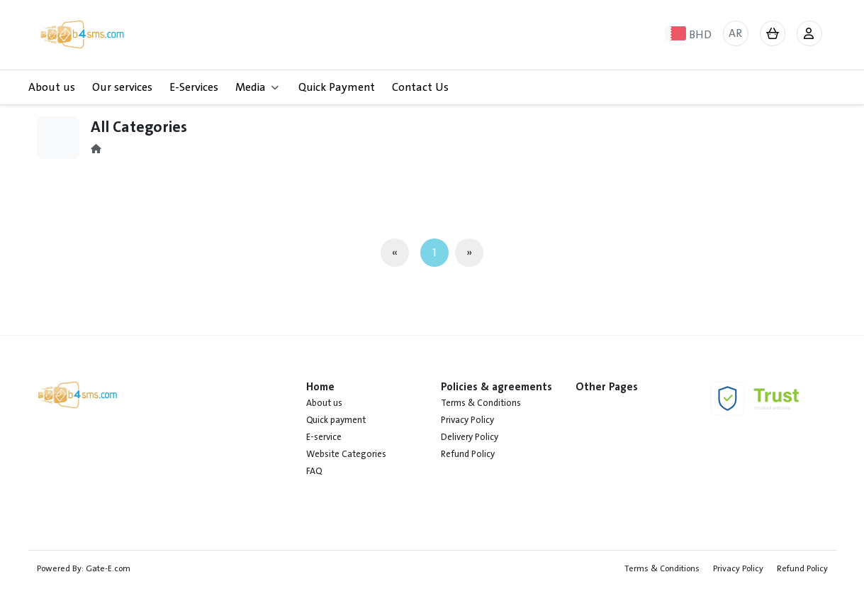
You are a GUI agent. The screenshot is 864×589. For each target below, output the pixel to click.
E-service (324, 437)
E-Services (193, 87)
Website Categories (346, 454)
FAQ (314, 471)
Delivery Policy (469, 437)
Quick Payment (336, 87)
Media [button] (257, 87)
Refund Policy (468, 454)
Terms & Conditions (481, 403)
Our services (122, 87)
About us (51, 87)
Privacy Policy (467, 420)
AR (735, 33)
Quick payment (336, 420)
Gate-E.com (108, 568)
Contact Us (420, 87)
